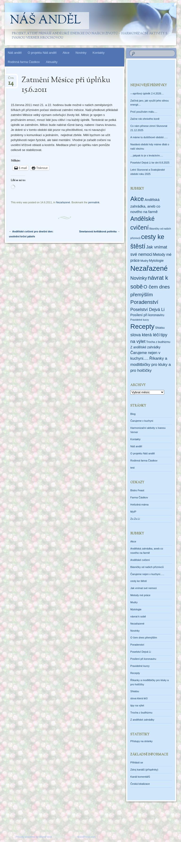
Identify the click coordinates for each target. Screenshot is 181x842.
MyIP (133, 511)
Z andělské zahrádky (142, 719)
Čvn (11, 79)
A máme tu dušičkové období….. (149, 137)
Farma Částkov (139, 497)
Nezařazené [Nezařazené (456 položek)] (149, 268)
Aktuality (52, 62)
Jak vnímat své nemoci (143, 588)
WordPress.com (86, 836)
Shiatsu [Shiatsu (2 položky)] (160, 327)
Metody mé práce (140, 595)
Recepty (135, 673)
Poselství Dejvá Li (140, 651)
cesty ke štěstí (138, 581)
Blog (133, 413)
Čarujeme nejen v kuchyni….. (147, 574)
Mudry (134, 602)
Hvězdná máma (139, 504)
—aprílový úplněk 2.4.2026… (147, 93)
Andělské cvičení (140, 559)
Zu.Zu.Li (135, 518)
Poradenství (137, 644)
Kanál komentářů (140, 776)
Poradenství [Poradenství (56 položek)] (144, 302)
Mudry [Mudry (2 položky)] (144, 260)
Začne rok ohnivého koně (145, 118)
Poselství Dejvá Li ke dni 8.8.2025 (149, 162)
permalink (93, 202)
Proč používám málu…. (143, 111)
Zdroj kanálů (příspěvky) (144, 769)
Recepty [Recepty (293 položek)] (142, 326)
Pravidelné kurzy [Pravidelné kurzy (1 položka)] (139, 319)
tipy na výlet (137, 705)
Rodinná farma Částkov (24, 62)
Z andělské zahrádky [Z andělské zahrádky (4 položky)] (145, 347)
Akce (66, 52)
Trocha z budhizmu (141, 712)
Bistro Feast (137, 490)
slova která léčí (139, 698)
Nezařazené (63, 202)
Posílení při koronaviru (143, 658)
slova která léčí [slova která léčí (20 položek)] (145, 334)
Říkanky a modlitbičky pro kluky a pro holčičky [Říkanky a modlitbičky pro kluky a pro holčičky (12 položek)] (150, 364)
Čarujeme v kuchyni (141, 420)
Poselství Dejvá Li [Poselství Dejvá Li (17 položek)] (147, 309)
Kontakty (99, 52)
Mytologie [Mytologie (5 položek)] (156, 260)
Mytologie (135, 609)
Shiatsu (134, 691)
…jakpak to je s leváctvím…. (146, 155)
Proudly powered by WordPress (34, 836)
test (132, 467)
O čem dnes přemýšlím (143, 637)
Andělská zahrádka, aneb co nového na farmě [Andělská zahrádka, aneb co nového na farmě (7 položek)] (145, 206)
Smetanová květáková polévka (99, 231)
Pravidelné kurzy (139, 666)
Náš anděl (45, 20)
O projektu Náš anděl (42, 52)
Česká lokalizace (140, 783)
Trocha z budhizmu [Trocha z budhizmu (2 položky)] (158, 342)
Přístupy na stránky (141, 741)
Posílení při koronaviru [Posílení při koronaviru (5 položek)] (147, 315)
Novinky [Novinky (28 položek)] (138, 278)
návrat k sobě (138, 616)
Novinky (81, 52)
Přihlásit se (136, 762)
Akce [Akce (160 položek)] (137, 198)
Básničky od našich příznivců (147, 567)
